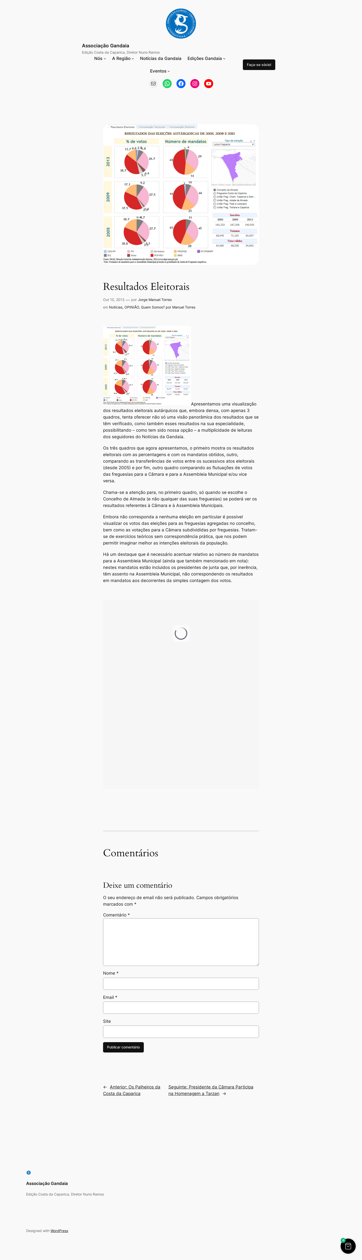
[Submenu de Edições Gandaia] (224, 58)
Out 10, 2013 (113, 299)
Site (107, 1021)
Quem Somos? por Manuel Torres (168, 307)
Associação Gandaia (105, 46)
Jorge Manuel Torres (155, 299)
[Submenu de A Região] (132, 58)
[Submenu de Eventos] (168, 71)
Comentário (116, 914)
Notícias (115, 307)
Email (110, 997)
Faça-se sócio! (259, 64)
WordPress (59, 1231)
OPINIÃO (131, 307)
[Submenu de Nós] (105, 58)
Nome (111, 973)
